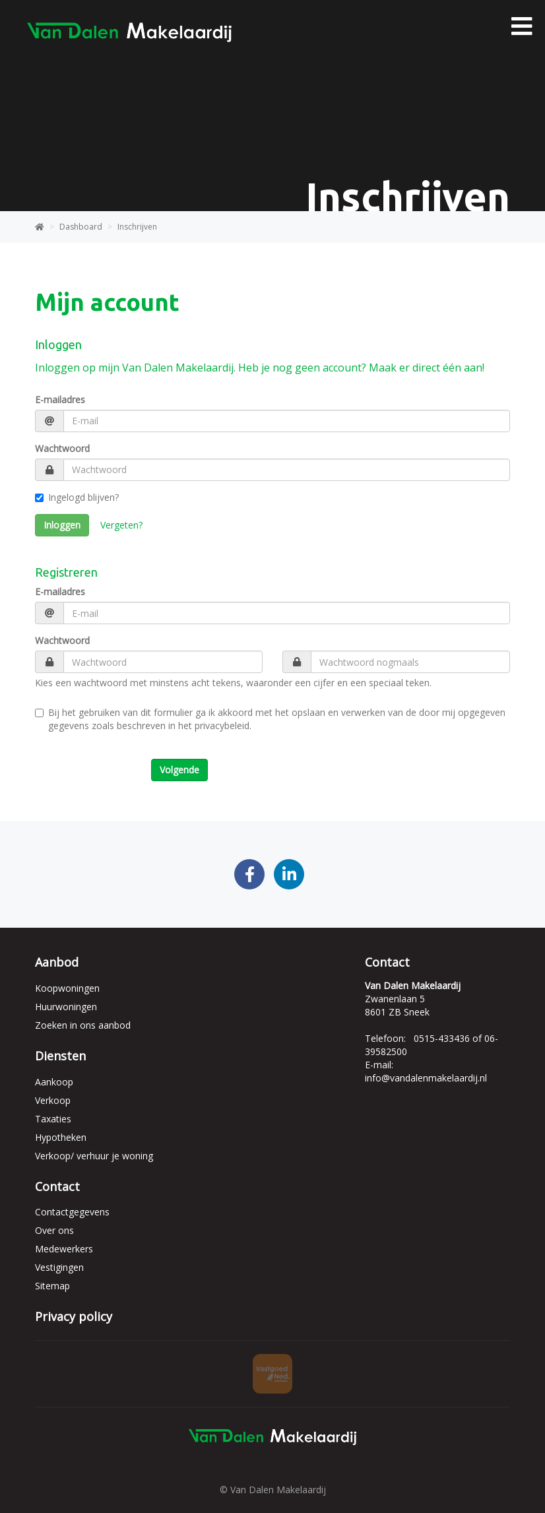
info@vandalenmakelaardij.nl (426, 1078)
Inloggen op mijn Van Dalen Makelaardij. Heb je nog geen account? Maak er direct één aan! (259, 367)
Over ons (54, 1230)
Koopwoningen (67, 988)
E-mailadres (60, 399)
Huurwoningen (66, 1006)
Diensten (60, 1056)
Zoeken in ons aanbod (83, 1025)
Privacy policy (73, 1316)
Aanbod (57, 962)
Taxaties (53, 1118)
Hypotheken (60, 1137)
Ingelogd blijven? (77, 497)
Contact (57, 1186)
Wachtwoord (62, 448)
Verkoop (53, 1100)
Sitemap (52, 1285)
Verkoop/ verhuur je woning (94, 1155)
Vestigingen (59, 1267)
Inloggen (62, 525)
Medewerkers (64, 1248)
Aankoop (54, 1082)
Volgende (179, 769)
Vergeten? (121, 525)
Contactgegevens (72, 1212)
